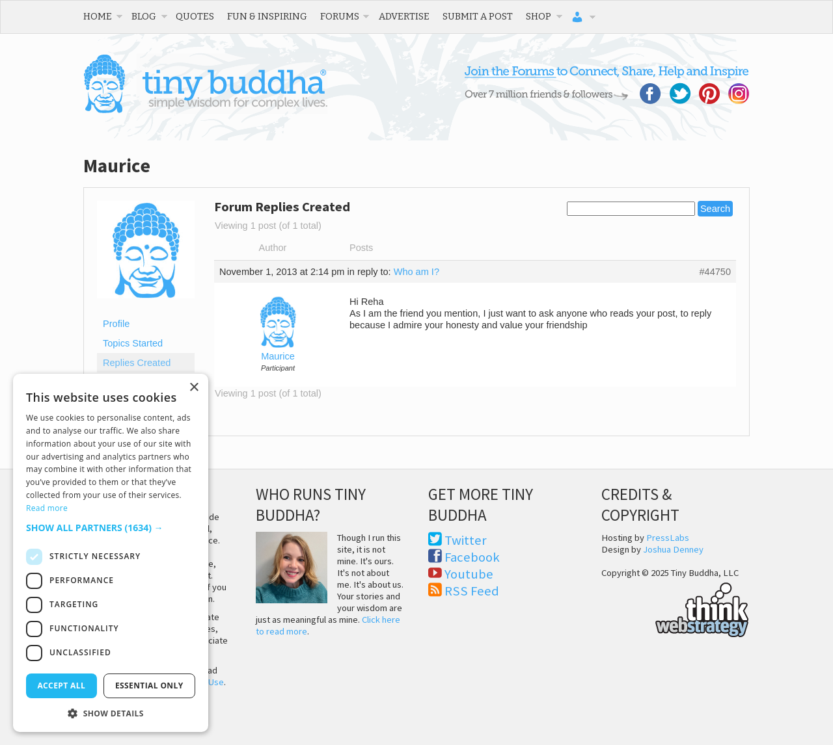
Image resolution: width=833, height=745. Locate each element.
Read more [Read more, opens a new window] (47, 508)
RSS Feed (471, 590)
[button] (110, 527)
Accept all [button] (61, 685)
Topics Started (133, 343)
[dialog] (110, 553)
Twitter (465, 540)
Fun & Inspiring (267, 16)
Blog (143, 16)
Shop (538, 16)
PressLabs (667, 537)
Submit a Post (478, 16)
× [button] (193, 388)
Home (97, 16)
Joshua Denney (673, 549)
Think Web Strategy (675, 608)
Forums (339, 16)
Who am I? (416, 272)
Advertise (404, 16)
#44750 (715, 272)
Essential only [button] (149, 685)
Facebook (472, 557)
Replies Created (137, 363)
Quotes (195, 16)
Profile (116, 324)
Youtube (468, 574)
